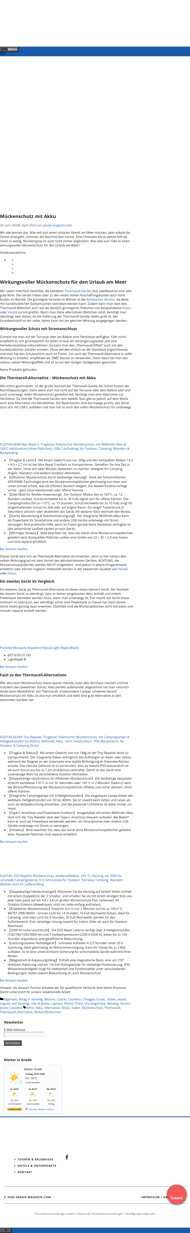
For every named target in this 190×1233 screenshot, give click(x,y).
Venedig (112, 1003)
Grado (100, 999)
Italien (111, 999)
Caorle (61, 999)
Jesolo (122, 999)
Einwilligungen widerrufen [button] (140, 1213)
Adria (30, 1008)
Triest (79, 1003)
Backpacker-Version (101, 299)
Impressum (150, 1197)
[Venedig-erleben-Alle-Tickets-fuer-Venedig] (78, 39)
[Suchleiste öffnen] (3, 54)
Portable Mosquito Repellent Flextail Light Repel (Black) (39, 648)
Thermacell (112, 1008)
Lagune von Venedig (14, 1003)
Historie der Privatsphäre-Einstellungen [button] (100, 1213)
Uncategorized (94, 1003)
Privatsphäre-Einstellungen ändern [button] (54, 1213)
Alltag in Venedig (31, 999)
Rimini (68, 1003)
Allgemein (10, 999)
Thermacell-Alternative (16, 1012)
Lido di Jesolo (40, 1003)
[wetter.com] (14, 1110)
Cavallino (74, 999)
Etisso (126, 308)
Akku (39, 1008)
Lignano (57, 1003)
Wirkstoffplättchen (47, 1012)
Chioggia (89, 999)
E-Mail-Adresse (14, 1030)
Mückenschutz (92, 1008)
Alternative (52, 1008)
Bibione (49, 999)
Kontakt (25, 1172)
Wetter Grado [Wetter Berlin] (33, 1069)
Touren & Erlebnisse (35, 1159)
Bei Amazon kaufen (14, 549)
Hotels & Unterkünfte (37, 1165)
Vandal (12, 312)
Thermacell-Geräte (78, 291)
